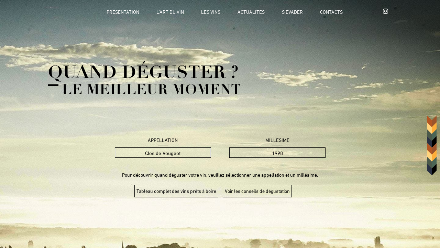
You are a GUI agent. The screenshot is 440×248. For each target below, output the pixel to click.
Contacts (331, 12)
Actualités (251, 12)
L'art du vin (170, 12)
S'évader (292, 12)
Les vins (210, 12)
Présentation (123, 12)
